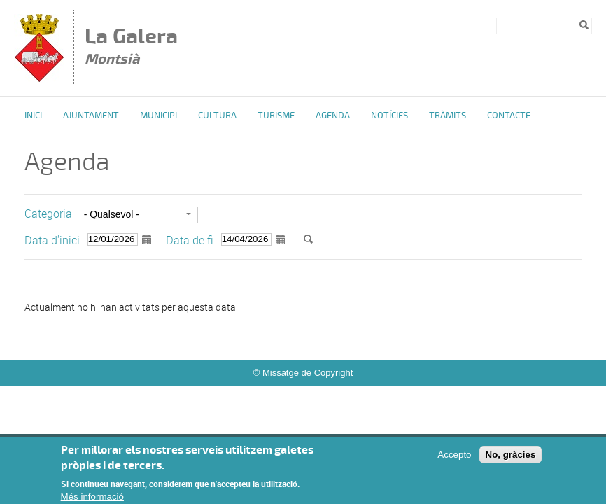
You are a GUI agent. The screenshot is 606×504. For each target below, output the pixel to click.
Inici (33, 115)
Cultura (217, 115)
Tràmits (447, 115)
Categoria (48, 213)
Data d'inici (52, 240)
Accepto (454, 461)
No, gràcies (511, 461)
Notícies (389, 115)
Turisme (276, 115)
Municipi (158, 115)
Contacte (508, 115)
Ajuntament (91, 115)
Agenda (333, 115)
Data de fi (189, 240)
